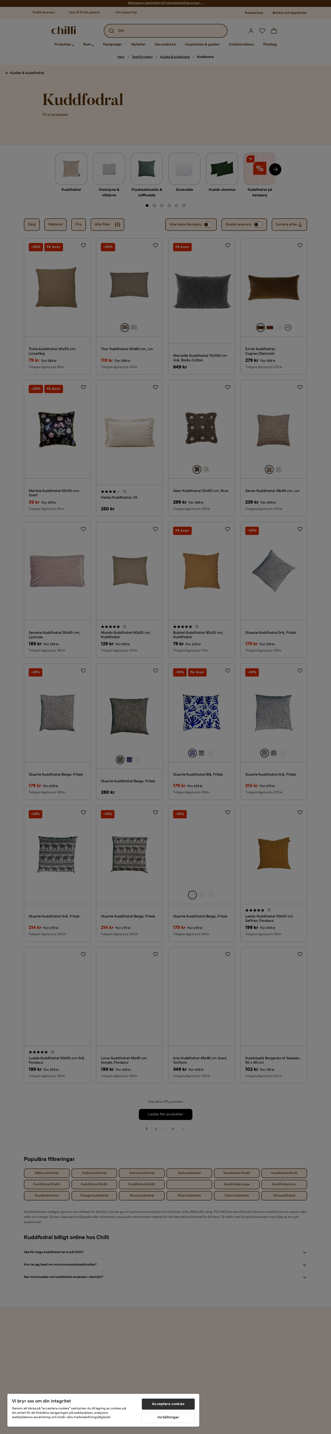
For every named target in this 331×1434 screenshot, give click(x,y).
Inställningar (168, 1417)
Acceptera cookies (168, 1404)
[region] (103, 1410)
